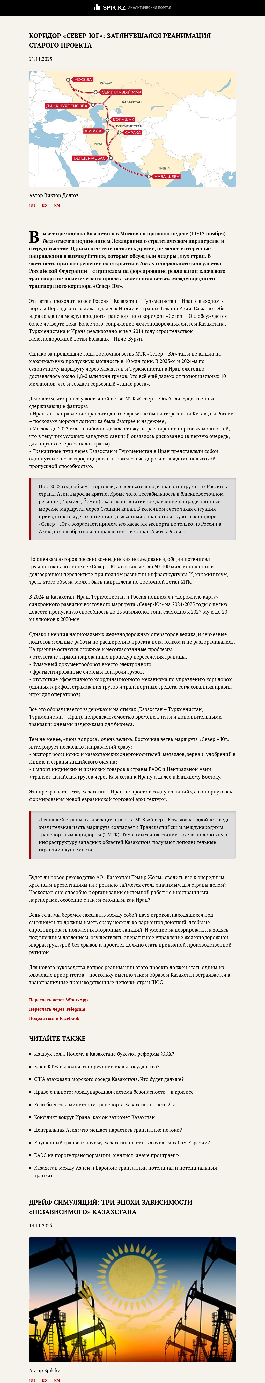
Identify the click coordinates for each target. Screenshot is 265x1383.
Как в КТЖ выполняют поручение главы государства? (96, 1066)
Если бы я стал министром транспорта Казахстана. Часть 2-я (104, 1104)
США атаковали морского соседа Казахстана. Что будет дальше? (109, 1079)
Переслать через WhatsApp (58, 1000)
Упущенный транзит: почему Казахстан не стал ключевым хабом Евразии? (122, 1142)
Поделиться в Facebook (54, 1018)
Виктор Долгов (61, 195)
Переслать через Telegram (57, 1009)
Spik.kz (52, 1370)
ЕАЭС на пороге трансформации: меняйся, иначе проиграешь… (109, 1155)
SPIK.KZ (114, 7)
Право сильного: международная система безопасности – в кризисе (114, 1092)
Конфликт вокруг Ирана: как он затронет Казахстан (94, 1117)
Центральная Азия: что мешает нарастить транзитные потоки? (108, 1130)
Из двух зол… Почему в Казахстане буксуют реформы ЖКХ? (104, 1054)
